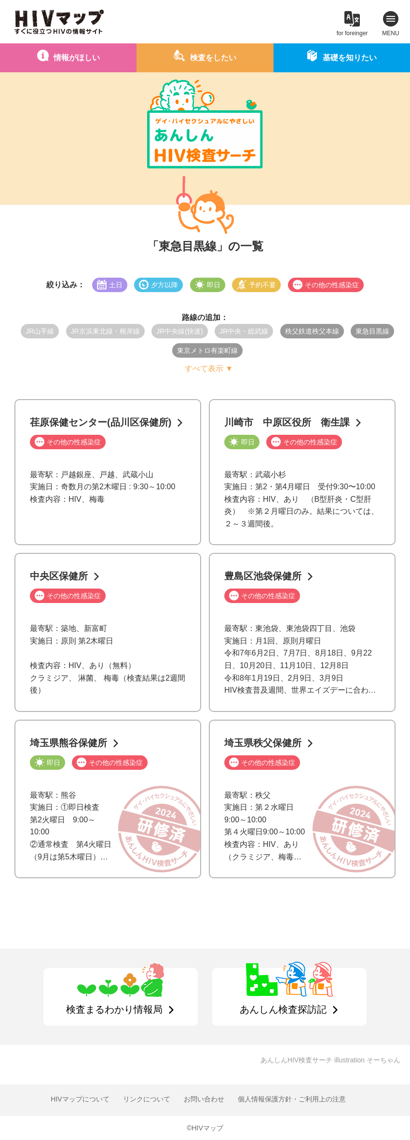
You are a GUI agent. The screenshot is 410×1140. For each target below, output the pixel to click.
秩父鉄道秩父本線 (312, 331)
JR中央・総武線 (243, 331)
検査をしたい (213, 58)
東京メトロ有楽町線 (207, 350)
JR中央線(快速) (179, 331)
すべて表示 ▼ (209, 368)
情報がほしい (77, 58)
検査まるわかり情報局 (114, 1009)
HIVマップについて (80, 1099)
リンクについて (146, 1099)
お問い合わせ (204, 1099)
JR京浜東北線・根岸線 (105, 331)
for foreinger (352, 33)
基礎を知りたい (350, 58)
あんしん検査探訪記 (283, 1009)
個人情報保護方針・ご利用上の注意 (292, 1099)
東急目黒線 (372, 331)
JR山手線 (40, 331)
